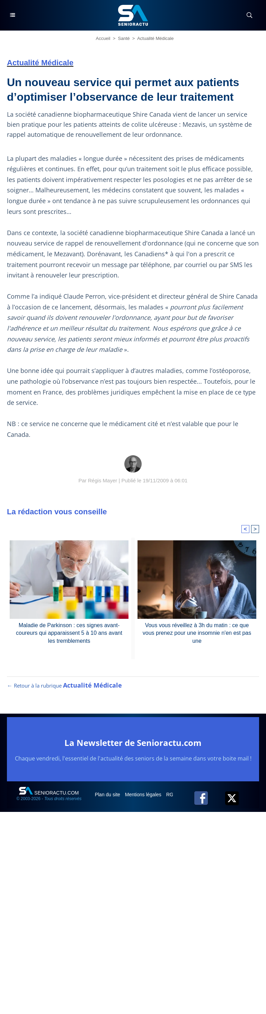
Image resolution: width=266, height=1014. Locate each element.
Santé (124, 38)
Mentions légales (144, 794)
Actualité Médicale (155, 38)
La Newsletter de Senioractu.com (133, 742)
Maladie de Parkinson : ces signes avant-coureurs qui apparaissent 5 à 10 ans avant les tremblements (69, 633)
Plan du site (108, 794)
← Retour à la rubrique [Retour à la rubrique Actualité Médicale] (64, 685)
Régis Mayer (102, 480)
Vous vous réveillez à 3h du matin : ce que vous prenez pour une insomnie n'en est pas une (197, 633)
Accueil (103, 38)
